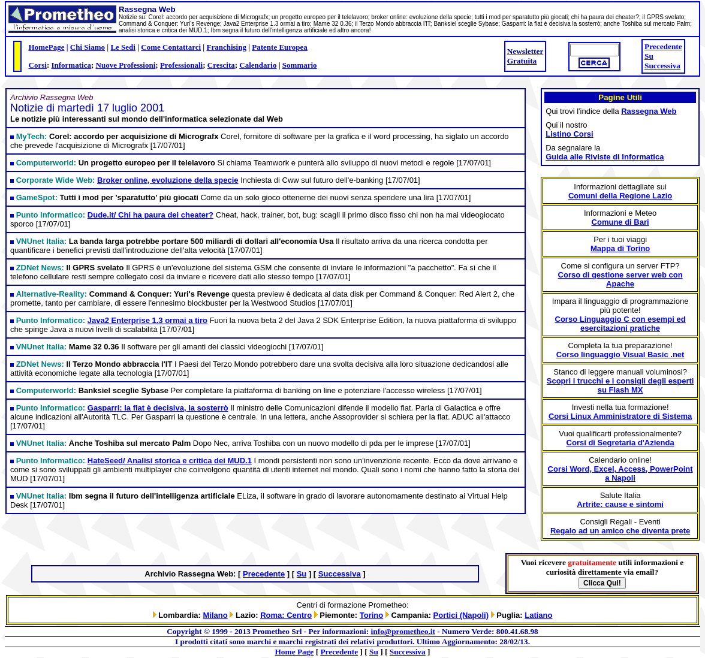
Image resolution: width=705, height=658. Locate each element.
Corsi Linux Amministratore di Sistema (620, 416)
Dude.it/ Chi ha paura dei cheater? (150, 214)
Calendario (257, 65)
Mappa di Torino (620, 248)
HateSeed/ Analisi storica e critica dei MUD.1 (170, 460)
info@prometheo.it (403, 631)
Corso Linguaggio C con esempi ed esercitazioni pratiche (620, 324)
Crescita (221, 65)
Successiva (662, 65)
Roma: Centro (286, 615)
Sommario (299, 65)
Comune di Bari (620, 222)
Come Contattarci (171, 47)
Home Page (294, 651)
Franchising (226, 47)
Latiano (538, 615)
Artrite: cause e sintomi (620, 504)
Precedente (663, 46)
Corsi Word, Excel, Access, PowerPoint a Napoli (620, 473)
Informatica (71, 65)
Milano (215, 615)
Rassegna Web (648, 111)
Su (648, 56)
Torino (371, 615)
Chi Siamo (87, 47)
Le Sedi (122, 47)
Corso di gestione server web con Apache (620, 279)
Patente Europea (280, 47)
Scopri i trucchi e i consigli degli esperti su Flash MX (620, 385)
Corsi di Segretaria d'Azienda (620, 442)
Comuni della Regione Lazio (620, 195)
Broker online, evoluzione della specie (168, 180)
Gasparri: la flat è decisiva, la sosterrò (158, 407)
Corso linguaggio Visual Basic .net (620, 354)
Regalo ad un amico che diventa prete (620, 530)
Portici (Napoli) (461, 615)
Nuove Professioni (126, 65)
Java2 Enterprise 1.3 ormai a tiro (147, 320)
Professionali (181, 65)
